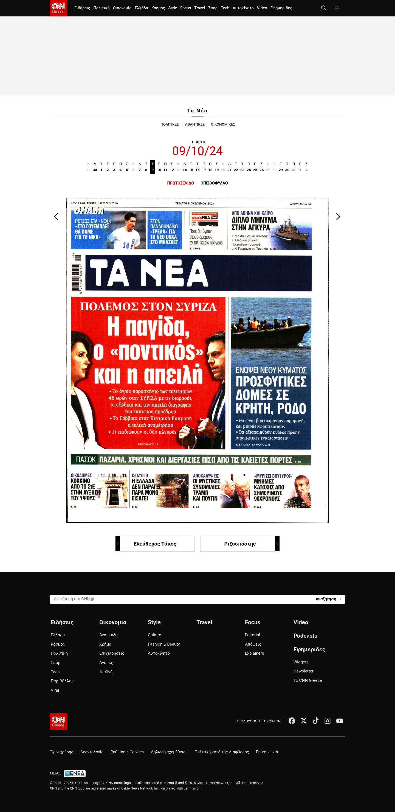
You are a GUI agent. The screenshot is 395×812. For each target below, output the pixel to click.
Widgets (301, 662)
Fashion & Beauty (164, 644)
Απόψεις (253, 644)
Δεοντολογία (92, 752)
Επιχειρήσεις (111, 653)
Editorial (252, 634)
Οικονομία (122, 8)
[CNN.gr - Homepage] (58, 8)
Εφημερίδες (281, 8)
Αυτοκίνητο (243, 8)
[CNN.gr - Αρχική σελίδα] (58, 721)
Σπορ (212, 8)
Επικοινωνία (267, 752)
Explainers (254, 653)
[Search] (328, 599)
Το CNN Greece (308, 680)
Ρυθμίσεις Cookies (127, 752)
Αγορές (106, 662)
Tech (225, 8)
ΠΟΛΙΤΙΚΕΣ (169, 124)
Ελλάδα (141, 8)
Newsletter (304, 671)
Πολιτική (101, 8)
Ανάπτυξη (108, 634)
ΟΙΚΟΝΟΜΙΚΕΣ (223, 124)
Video (262, 8)
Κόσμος (158, 8)
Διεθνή (105, 671)
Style (172, 8)
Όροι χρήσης (61, 752)
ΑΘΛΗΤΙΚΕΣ (195, 124)
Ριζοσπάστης (251, 544)
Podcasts (305, 635)
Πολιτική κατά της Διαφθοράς (221, 752)
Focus (185, 8)
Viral (55, 690)
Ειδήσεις (82, 8)
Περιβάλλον (62, 680)
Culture (154, 634)
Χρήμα (105, 644)
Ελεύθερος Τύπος (146, 544)
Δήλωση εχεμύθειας (169, 752)
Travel (199, 8)
